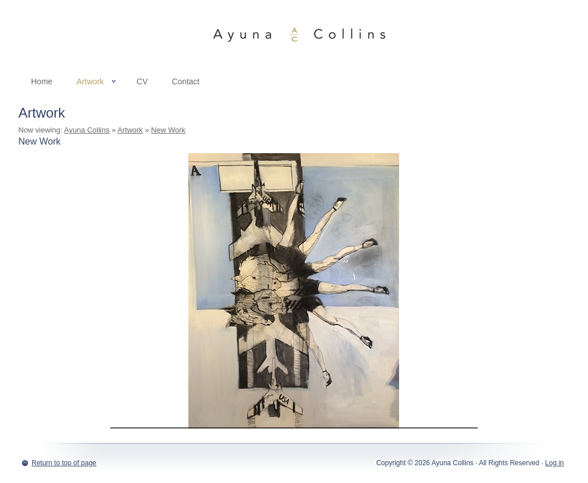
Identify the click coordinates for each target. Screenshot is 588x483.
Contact (185, 81)
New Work (168, 130)
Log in (554, 463)
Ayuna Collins (294, 34)
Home (41, 81)
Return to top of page (64, 463)
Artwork (89, 84)
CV (142, 81)
